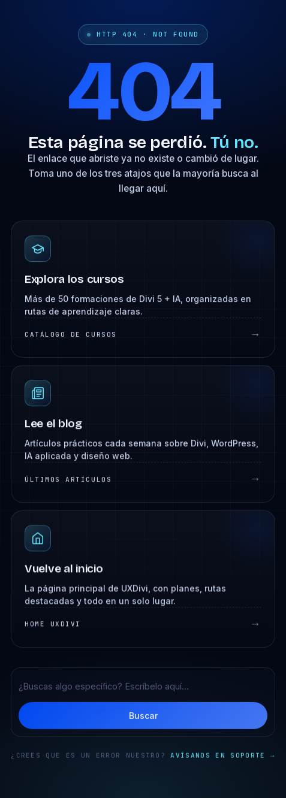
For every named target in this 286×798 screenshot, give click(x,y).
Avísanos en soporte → (222, 756)
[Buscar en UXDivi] (143, 687)
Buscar (143, 716)
